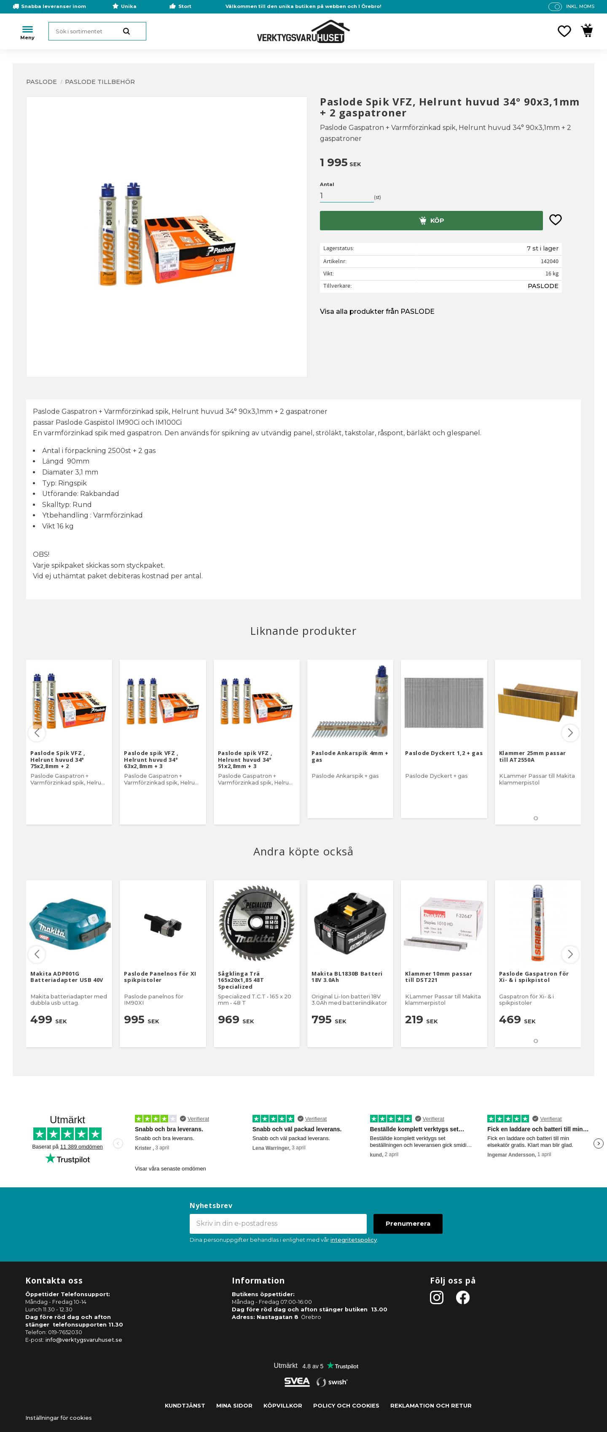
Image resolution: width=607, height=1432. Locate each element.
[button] (564, 31)
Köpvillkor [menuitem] (282, 1405)
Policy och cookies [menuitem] (346, 1405)
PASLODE (543, 286)
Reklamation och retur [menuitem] (431, 1405)
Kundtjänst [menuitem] (185, 1405)
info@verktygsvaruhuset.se (84, 1340)
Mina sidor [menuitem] (234, 1405)
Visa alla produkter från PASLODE (377, 311)
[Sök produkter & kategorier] (97, 31)
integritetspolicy (353, 1240)
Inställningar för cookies (58, 1418)
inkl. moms (580, 6)
